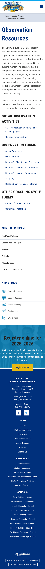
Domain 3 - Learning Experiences (20, 173)
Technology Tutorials (22, 472)
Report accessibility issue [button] (27, 564)
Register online (22, 367)
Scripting (9, 178)
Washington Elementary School (23, 532)
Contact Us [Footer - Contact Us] (22, 452)
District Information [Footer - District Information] (22, 430)
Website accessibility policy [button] (16, 560)
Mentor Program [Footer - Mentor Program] (22, 443)
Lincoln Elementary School (23, 506)
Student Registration (22, 468)
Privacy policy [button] (33, 560)
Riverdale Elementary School (23, 519)
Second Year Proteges (11, 243)
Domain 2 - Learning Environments (21, 167)
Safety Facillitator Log (15, 209)
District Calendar (23, 464)
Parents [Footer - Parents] (22, 447)
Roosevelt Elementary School (22, 523)
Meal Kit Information (22, 485)
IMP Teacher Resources (12, 269)
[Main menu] (41, 6)
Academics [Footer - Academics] (22, 434)
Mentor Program (13, 228)
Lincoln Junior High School (22, 510)
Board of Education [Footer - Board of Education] (22, 439)
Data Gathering (12, 156)
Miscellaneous (8, 263)
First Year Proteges (10, 236)
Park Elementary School (23, 515)
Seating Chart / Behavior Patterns (21, 184)
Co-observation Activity (16, 137)
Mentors (5, 249)
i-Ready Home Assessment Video (22, 477)
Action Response (13, 151)
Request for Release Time (17, 203)
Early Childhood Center (22, 497)
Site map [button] (12, 564)
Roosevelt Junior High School (22, 528)
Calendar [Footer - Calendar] (22, 425)
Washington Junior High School (22, 536)
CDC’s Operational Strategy (22, 481)
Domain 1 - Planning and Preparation (22, 162)
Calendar (5, 256)
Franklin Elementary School (22, 502)
